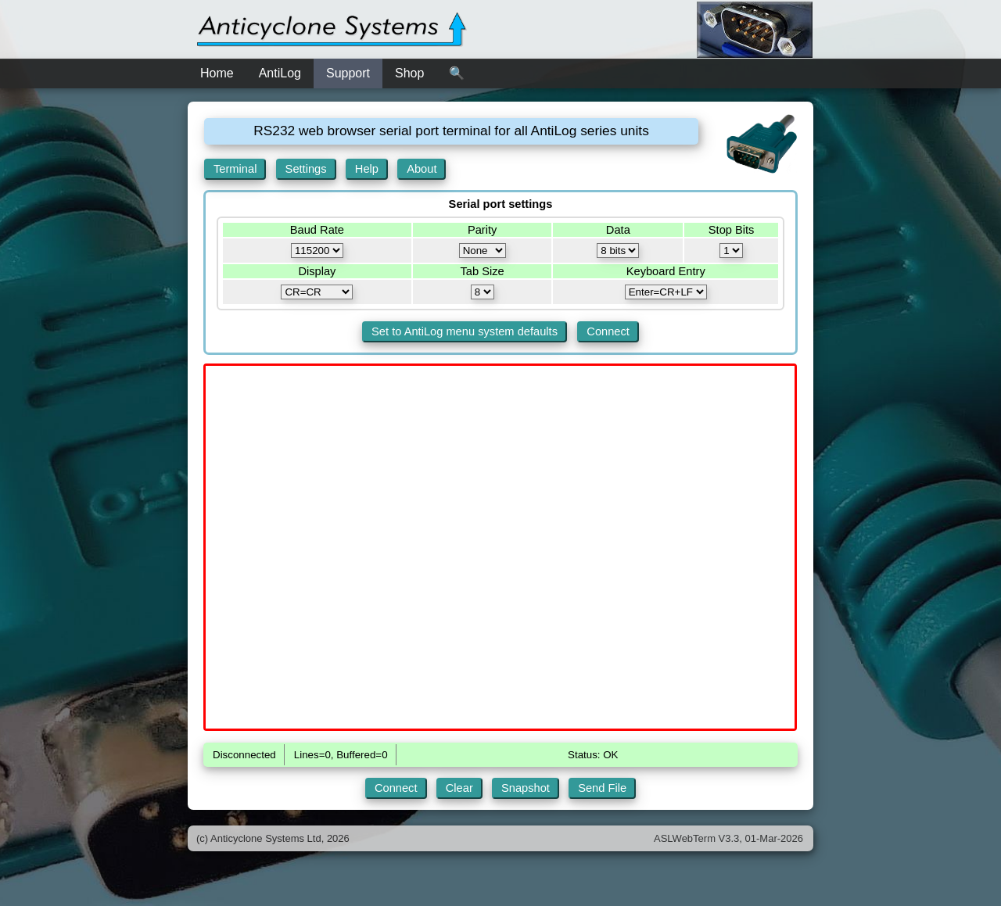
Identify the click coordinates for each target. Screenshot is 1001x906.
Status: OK (593, 755)
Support (348, 73)
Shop (409, 73)
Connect (608, 331)
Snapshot (525, 788)
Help (367, 169)
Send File (602, 788)
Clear (459, 788)
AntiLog (280, 73)
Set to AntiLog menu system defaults (464, 331)
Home (217, 73)
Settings (306, 169)
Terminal (235, 169)
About (421, 169)
